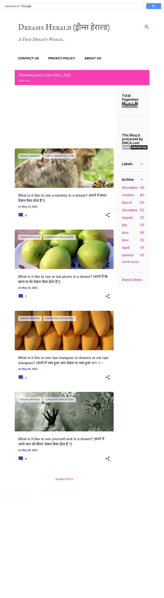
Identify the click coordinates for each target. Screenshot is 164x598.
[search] (72, 6)
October (128, 195)
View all (24, 80)
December (130, 210)
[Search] (146, 27)
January (128, 255)
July (124, 225)
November (130, 188)
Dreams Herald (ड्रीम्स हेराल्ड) (64, 27)
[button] (107, 215)
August (127, 218)
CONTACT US (28, 58)
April (125, 248)
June (125, 233)
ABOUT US (93, 58)
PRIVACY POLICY (61, 58)
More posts (64, 479)
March (127, 203)
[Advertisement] (64, 118)
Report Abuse (132, 280)
